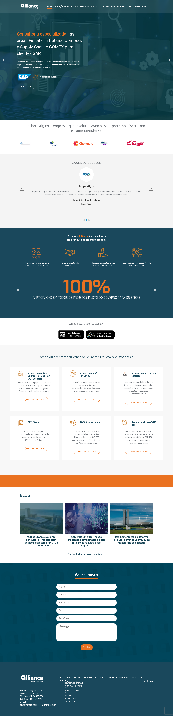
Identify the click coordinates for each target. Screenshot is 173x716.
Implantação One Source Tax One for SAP (74, 682)
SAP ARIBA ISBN (82, 6)
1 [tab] (75, 149)
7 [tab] (97, 149)
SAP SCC (95, 6)
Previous (18, 144)
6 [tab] (94, 149)
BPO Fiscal (69, 696)
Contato (146, 6)
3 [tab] (83, 149)
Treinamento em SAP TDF (74, 702)
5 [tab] (90, 149)
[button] (4, 60)
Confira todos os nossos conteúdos (87, 554)
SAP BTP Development (112, 6)
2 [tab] (79, 149)
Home (49, 6)
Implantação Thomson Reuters (73, 692)
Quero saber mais (34, 399)
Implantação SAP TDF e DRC (73, 687)
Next (155, 144)
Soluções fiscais (63, 6)
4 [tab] (86, 149)
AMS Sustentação (72, 699)
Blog (137, 6)
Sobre (129, 6)
